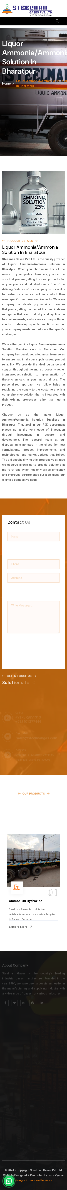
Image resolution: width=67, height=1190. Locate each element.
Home (6, 84)
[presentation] (35, 644)
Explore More (21, 927)
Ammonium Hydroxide (25, 901)
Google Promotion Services (33, 1180)
